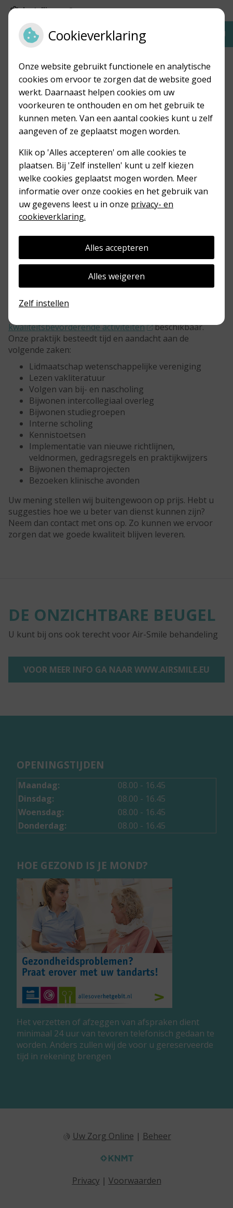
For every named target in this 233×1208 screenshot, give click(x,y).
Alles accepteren (116, 247)
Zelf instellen (44, 303)
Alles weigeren (116, 276)
